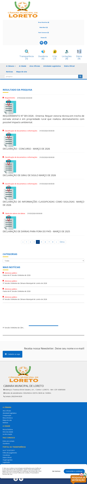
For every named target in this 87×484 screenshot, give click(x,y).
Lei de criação (7, 434)
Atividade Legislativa (52, 66)
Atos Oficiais (35, 66)
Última (62, 242)
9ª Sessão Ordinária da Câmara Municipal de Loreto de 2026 (25, 283)
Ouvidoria (6, 443)
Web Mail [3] (44, 27)
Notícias (9, 72)
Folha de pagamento (10, 453)
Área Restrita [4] (43, 22)
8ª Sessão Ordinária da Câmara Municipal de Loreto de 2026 (25, 299)
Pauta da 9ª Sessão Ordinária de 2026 (16, 275)
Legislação (6, 462)
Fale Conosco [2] (43, 32)
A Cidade (22, 66)
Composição (7, 415)
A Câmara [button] (11, 66)
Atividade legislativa (9, 413)
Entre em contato (8, 441)
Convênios (6, 455)
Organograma (7, 460)
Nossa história (8, 429)
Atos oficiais (7, 411)
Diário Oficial (69, 66)
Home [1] (43, 37)
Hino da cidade (8, 432)
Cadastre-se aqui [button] (12, 354)
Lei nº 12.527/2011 (9, 450)
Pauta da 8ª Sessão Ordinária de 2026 (16, 291)
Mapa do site (21, 72)
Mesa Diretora (8, 418)
